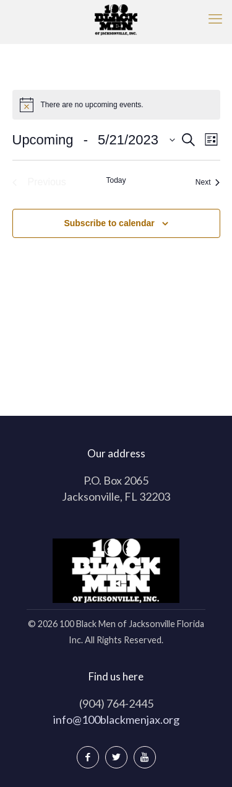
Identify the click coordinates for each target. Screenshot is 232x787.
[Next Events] (207, 182)
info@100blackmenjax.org (116, 719)
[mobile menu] (215, 18)
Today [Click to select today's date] (116, 180)
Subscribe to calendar (109, 223)
